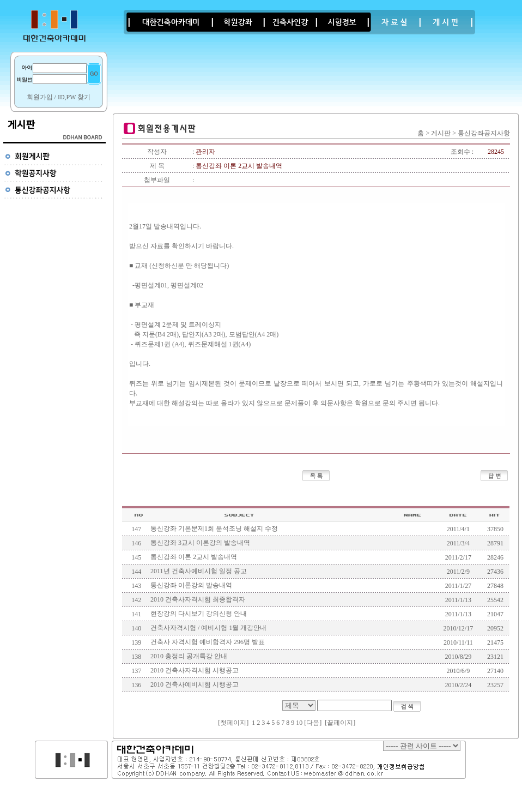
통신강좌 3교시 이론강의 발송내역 (200, 542)
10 (299, 722)
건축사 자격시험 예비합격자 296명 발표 (207, 642)
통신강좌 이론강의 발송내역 (191, 585)
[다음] (312, 722)
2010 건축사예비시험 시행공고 (194, 684)
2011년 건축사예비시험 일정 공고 (198, 571)
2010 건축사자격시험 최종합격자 (197, 599)
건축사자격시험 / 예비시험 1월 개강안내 (208, 628)
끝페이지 (340, 722)
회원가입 (40, 97)
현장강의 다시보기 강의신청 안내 (198, 613)
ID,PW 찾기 (74, 97)
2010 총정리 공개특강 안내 (188, 656)
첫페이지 (233, 722)
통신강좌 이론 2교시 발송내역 (193, 557)
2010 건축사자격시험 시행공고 (194, 670)
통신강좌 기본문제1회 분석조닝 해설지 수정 (214, 528)
